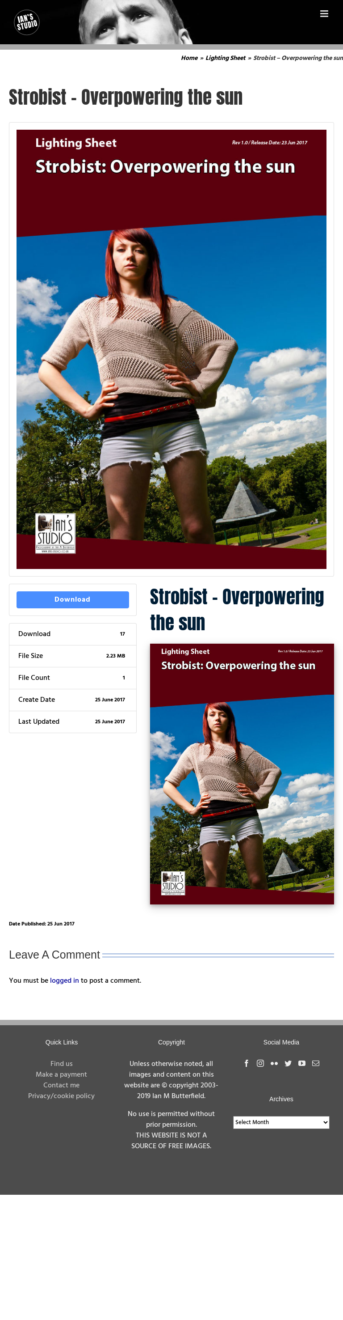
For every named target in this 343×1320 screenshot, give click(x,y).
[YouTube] (301, 1063)
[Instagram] (260, 1063)
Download (72, 600)
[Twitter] (288, 1063)
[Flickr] (274, 1063)
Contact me (61, 1085)
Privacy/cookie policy (61, 1096)
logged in (64, 981)
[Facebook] (246, 1063)
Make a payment (61, 1075)
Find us (61, 1064)
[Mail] (315, 1063)
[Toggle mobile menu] (325, 13)
